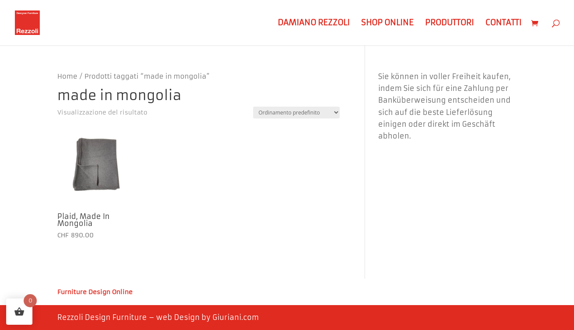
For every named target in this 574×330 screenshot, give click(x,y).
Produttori (449, 24)
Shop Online (387, 24)
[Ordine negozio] (296, 112)
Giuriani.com (235, 317)
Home (67, 76)
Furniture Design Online (94, 292)
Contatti (503, 24)
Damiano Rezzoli (314, 24)
